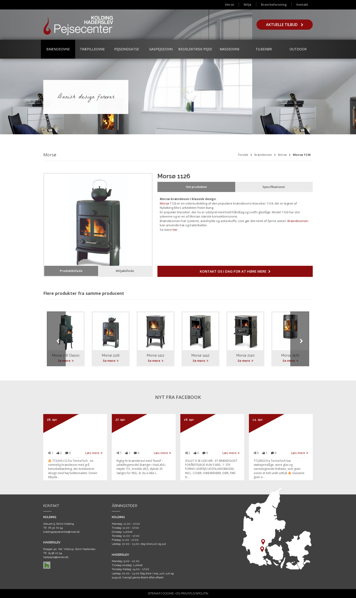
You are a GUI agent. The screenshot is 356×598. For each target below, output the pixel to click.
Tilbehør (264, 49)
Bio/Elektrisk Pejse (195, 49)
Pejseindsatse (126, 49)
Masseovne (229, 49)
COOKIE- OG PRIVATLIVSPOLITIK (185, 593)
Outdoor (298, 49)
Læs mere (93, 453)
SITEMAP (154, 593)
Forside (243, 155)
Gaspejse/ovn (161, 49)
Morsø (282, 155)
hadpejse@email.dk (56, 557)
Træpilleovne (92, 49)
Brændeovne (58, 49)
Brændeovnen (297, 221)
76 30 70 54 (55, 527)
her (175, 229)
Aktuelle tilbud (284, 24)
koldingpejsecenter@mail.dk (61, 531)
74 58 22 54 (55, 553)
